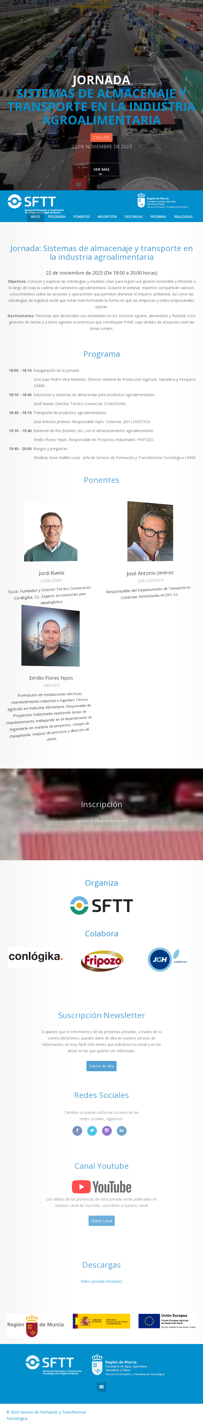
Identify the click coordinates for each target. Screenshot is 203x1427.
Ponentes (81, 216)
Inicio (35, 216)
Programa (57, 216)
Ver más (101, 169)
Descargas (134, 216)
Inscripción (107, 216)
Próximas (158, 216)
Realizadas (183, 216)
